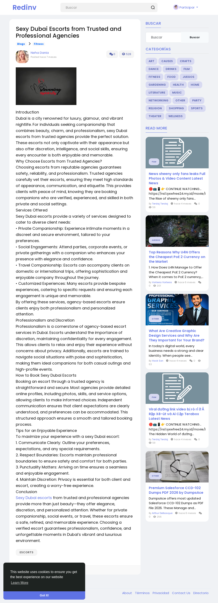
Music (177, 93)
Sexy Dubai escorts (34, 497)
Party (196, 100)
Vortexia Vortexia (162, 282)
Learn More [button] (19, 583)
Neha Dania (40, 52)
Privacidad (161, 593)
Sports (197, 108)
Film (187, 69)
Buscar (195, 37)
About (127, 593)
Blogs (21, 44)
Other (180, 100)
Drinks (171, 69)
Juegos (188, 77)
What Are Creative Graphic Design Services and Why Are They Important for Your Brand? (176, 336)
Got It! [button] (44, 595)
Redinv (24, 7)
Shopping (176, 108)
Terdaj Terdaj (160, 203)
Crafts (185, 61)
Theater (155, 116)
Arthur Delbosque (162, 513)
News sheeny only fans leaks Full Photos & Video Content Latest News (177, 179)
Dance (154, 69)
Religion (155, 108)
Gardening (157, 85)
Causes (167, 61)
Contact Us (181, 593)
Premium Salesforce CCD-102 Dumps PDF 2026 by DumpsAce (176, 490)
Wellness (175, 116)
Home (195, 85)
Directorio (201, 593)
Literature (157, 93)
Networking (158, 100)
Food (171, 77)
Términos (143, 593)
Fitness (39, 44)
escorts (26, 552)
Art (151, 61)
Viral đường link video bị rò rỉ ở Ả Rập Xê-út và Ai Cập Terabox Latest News (176, 414)
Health (178, 85)
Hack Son (157, 360)
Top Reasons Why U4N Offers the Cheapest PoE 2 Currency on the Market (177, 257)
